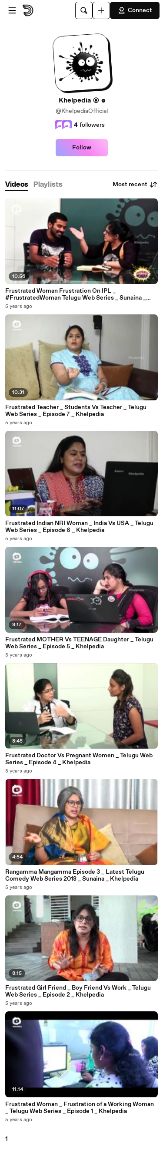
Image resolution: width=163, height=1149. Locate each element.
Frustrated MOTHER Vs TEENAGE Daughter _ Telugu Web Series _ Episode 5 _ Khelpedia (79, 643)
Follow (81, 148)
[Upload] (101, 10)
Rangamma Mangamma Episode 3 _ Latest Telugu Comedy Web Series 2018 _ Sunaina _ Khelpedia (74, 875)
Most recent (135, 184)
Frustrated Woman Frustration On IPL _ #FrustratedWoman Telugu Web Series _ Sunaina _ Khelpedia (75, 294)
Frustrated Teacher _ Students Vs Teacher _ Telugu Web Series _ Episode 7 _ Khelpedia (75, 411)
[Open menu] (12, 10)
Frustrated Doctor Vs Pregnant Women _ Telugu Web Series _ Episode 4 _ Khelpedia (79, 759)
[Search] (84, 10)
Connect (134, 10)
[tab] (16, 184)
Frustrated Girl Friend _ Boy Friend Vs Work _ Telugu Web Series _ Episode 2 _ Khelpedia (78, 991)
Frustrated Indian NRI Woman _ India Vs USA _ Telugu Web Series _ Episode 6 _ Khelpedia (79, 527)
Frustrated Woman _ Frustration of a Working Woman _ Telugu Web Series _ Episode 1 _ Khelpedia (79, 1108)
